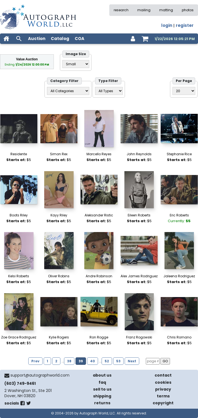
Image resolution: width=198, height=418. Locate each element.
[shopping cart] (145, 38)
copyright (163, 403)
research (121, 10)
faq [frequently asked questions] (102, 382)
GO (165, 361)
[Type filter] (109, 91)
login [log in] (166, 25)
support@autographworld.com (39, 375)
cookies (163, 382)
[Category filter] (68, 91)
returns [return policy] (102, 403)
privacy (163, 389)
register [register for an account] (185, 25)
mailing (143, 10)
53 (118, 361)
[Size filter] (75, 64)
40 (92, 361)
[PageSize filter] (183, 91)
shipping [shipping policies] (102, 396)
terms (163, 396)
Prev (35, 361)
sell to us (102, 389)
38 (69, 361)
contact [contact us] (163, 375)
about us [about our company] (102, 375)
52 (107, 361)
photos (188, 10)
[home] (6, 38)
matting (166, 10)
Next (132, 361)
